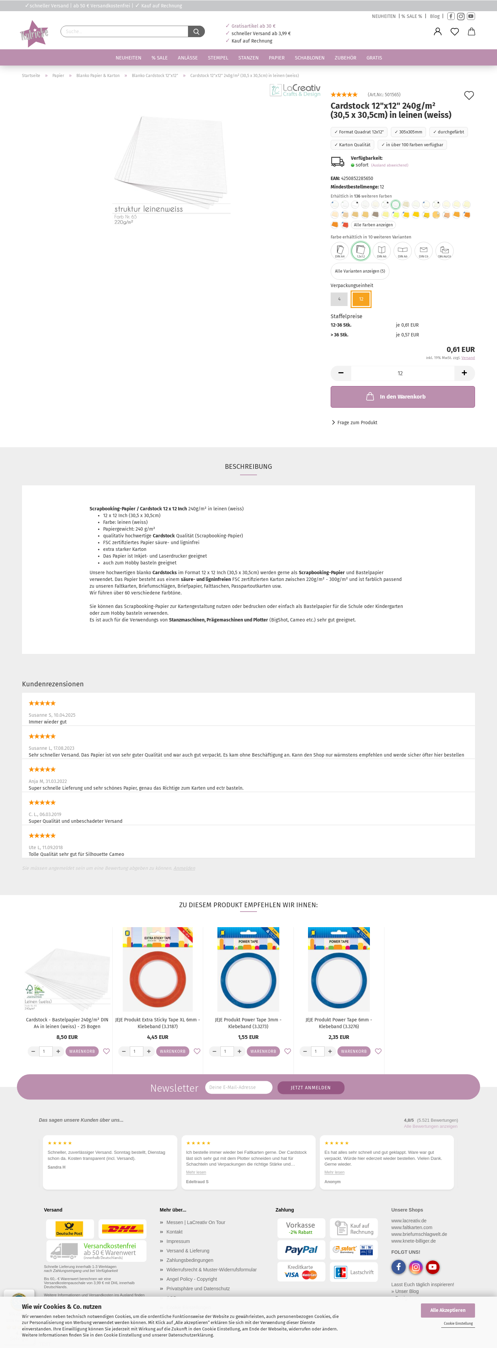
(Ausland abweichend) (389, 165)
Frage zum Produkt (357, 423)
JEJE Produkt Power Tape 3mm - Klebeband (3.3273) (248, 1023)
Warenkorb (82, 1051)
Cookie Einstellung (458, 1324)
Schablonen (310, 58)
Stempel (218, 58)
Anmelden (184, 868)
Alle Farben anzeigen (373, 225)
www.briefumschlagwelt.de (419, 1234)
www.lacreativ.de (409, 1220)
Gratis (374, 58)
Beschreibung (248, 466)
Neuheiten (128, 58)
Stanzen (248, 58)
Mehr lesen (196, 1172)
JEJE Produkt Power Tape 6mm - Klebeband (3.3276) (339, 1023)
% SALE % (411, 16)
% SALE (159, 58)
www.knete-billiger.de (414, 1241)
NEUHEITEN (384, 16)
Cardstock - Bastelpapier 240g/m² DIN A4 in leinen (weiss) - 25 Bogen (67, 1023)
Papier (277, 58)
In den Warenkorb (395, 396)
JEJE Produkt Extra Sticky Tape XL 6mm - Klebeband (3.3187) (157, 1023)
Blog (435, 16)
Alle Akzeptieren (448, 1310)
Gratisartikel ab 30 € (254, 26)
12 (361, 299)
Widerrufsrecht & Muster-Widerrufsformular (212, 1269)
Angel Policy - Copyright (192, 1279)
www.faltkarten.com (412, 1227)
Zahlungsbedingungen (190, 1260)
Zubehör (345, 58)
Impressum (178, 1241)
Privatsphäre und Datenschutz (198, 1288)
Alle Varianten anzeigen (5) (360, 271)
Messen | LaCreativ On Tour (196, 1222)
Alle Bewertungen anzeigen (430, 1126)
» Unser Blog (405, 1291)
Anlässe (188, 58)
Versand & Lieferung (188, 1250)
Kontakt (175, 1232)
